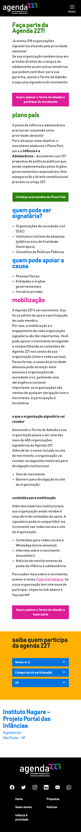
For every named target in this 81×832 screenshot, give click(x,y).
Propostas (53, 799)
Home (19, 799)
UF (17, 682)
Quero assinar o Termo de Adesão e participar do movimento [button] (40, 99)
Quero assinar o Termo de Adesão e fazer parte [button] (40, 612)
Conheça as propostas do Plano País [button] (40, 197)
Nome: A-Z (22, 662)
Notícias (52, 807)
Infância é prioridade (21, 817)
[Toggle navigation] (72, 6)
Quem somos (23, 807)
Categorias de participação (33, 672)
